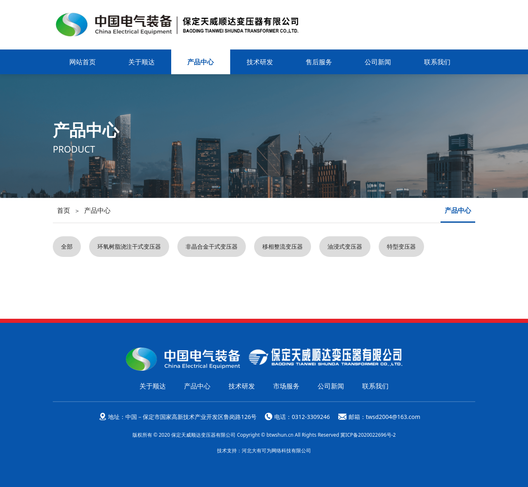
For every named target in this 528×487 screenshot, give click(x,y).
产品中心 (200, 61)
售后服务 (319, 61)
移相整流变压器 (282, 246)
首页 (63, 210)
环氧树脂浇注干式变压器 (129, 246)
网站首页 (82, 61)
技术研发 (260, 61)
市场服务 (286, 385)
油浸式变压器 (345, 246)
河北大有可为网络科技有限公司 (276, 450)
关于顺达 (141, 61)
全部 (67, 246)
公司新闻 (378, 61)
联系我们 (437, 61)
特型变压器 (401, 246)
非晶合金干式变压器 (212, 246)
